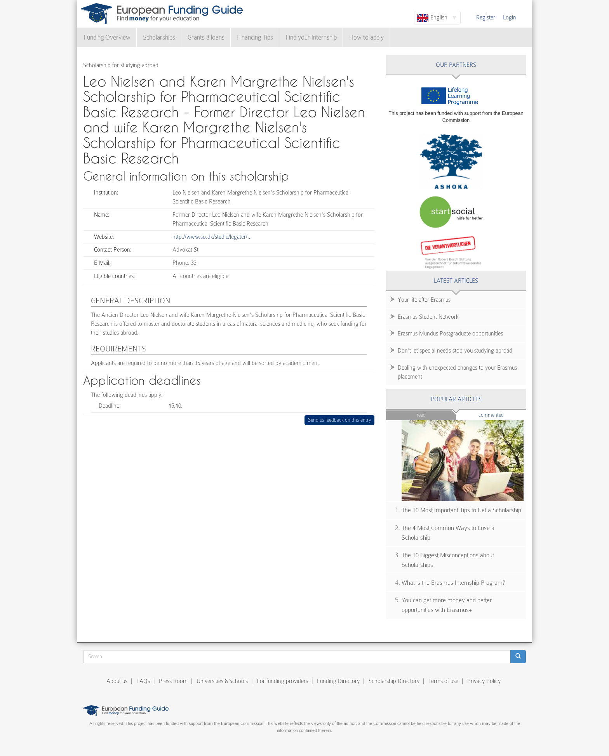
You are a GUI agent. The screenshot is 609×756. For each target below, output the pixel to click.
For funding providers (282, 681)
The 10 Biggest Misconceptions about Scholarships (448, 560)
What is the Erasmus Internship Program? (453, 582)
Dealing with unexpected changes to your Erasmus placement (457, 372)
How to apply (366, 37)
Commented (502, 414)
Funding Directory (338, 681)
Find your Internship (311, 37)
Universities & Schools (222, 681)
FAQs (143, 681)
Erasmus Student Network (428, 317)
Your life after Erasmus (424, 300)
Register (485, 17)
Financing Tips (255, 37)
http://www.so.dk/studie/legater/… (212, 237)
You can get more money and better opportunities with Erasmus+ (447, 605)
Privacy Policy (484, 681)
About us (116, 681)
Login (509, 17)
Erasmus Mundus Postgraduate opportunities (450, 333)
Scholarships (159, 37)
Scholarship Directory (394, 681)
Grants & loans (206, 37)
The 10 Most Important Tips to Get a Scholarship (461, 510)
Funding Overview (107, 37)
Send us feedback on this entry (339, 420)
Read (421, 415)
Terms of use (443, 681)
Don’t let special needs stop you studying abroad (455, 351)
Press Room (173, 681)
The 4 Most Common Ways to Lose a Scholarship (448, 533)
